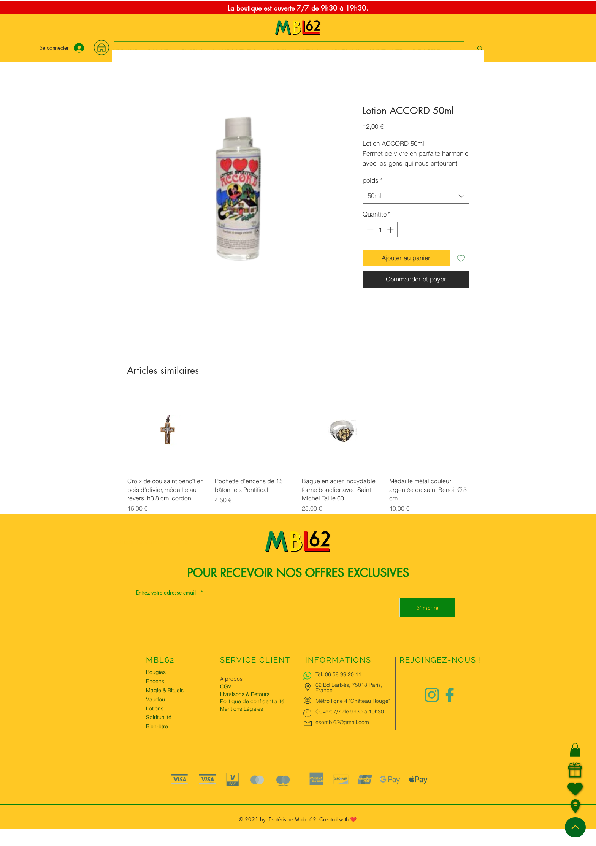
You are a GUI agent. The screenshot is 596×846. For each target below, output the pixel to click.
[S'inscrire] (427, 607)
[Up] (575, 827)
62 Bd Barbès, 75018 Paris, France (348, 688)
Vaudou (155, 699)
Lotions (154, 708)
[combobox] (416, 196)
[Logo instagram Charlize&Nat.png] (432, 695)
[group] (298, 452)
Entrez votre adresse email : (168, 592)
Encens (155, 681)
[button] (575, 750)
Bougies (156, 672)
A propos (231, 678)
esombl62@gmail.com (342, 722)
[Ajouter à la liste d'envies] (461, 258)
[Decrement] (369, 229)
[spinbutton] (380, 229)
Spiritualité (158, 717)
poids (373, 180)
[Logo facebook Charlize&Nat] (450, 695)
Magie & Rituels (165, 690)
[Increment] (391, 229)
